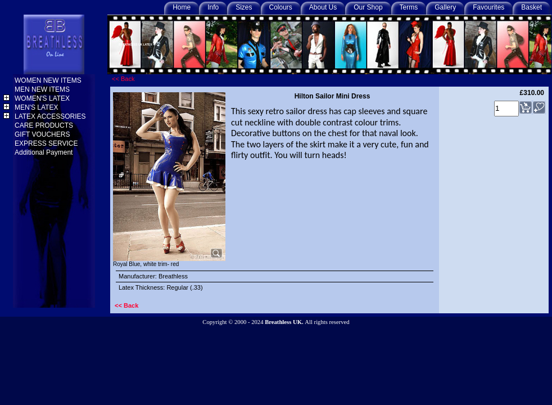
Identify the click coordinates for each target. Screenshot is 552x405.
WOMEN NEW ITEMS (49, 80)
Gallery (445, 7)
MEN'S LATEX (37, 107)
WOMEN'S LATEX (43, 98)
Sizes (244, 7)
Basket (531, 7)
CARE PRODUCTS (45, 125)
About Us (323, 7)
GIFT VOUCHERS (43, 134)
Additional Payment (45, 152)
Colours (280, 7)
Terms (409, 7)
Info (213, 7)
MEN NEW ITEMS (43, 89)
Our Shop (368, 7)
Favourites (488, 7)
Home (182, 7)
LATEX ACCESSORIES (51, 116)
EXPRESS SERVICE (47, 143)
